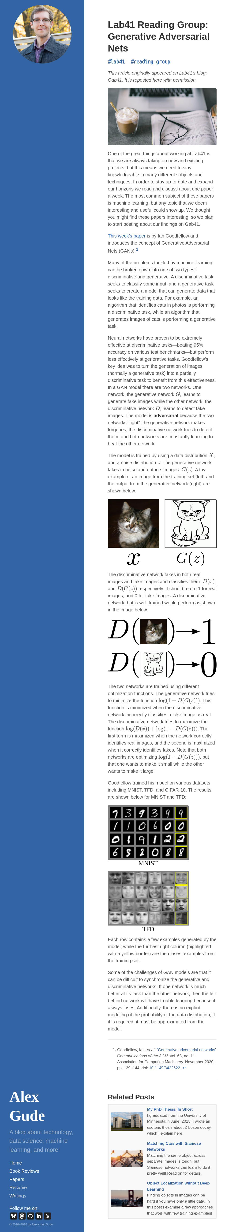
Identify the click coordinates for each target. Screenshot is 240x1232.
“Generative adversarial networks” (186, 1050)
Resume (18, 1187)
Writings (17, 1195)
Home (15, 1162)
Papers (16, 1179)
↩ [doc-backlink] (184, 1068)
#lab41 (116, 61)
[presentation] (178, 394)
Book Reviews (24, 1171)
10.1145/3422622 (164, 1068)
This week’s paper (127, 235)
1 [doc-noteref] (137, 249)
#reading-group (150, 61)
